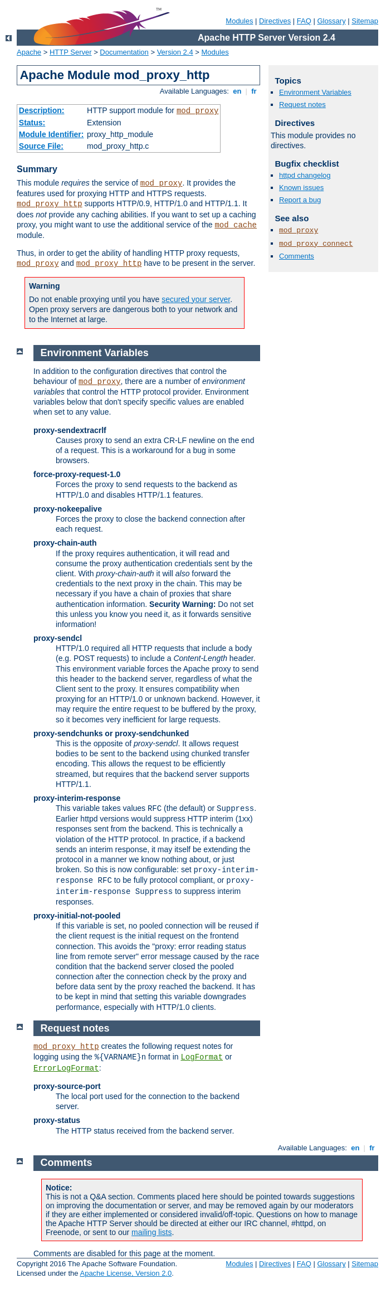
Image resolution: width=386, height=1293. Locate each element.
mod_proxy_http (49, 204)
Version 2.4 (175, 52)
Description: (42, 110)
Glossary (331, 21)
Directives (275, 21)
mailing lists (151, 1232)
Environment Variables (315, 92)
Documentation (124, 52)
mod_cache (235, 225)
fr (254, 91)
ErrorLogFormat (66, 1068)
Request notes (302, 104)
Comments (296, 256)
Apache (29, 52)
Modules (239, 21)
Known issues (301, 187)
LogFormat (201, 1057)
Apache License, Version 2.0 (126, 1273)
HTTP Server (71, 52)
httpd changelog (305, 175)
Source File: (41, 146)
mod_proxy (198, 110)
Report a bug (300, 200)
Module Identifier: (51, 134)
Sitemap (364, 21)
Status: (32, 122)
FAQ (304, 21)
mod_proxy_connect (316, 244)
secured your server (196, 299)
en (237, 91)
